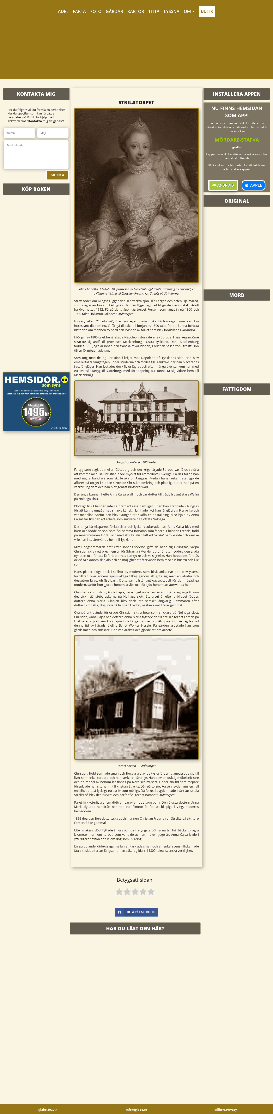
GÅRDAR (114, 11)
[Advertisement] (136, 52)
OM (187, 11)
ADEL (63, 11)
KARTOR (135, 11)
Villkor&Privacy (225, 1109)
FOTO (95, 11)
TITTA (154, 11)
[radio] (119, 892)
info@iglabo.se (136, 1109)
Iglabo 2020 (47, 1109)
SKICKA (57, 175)
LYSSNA (171, 11)
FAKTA (79, 11)
